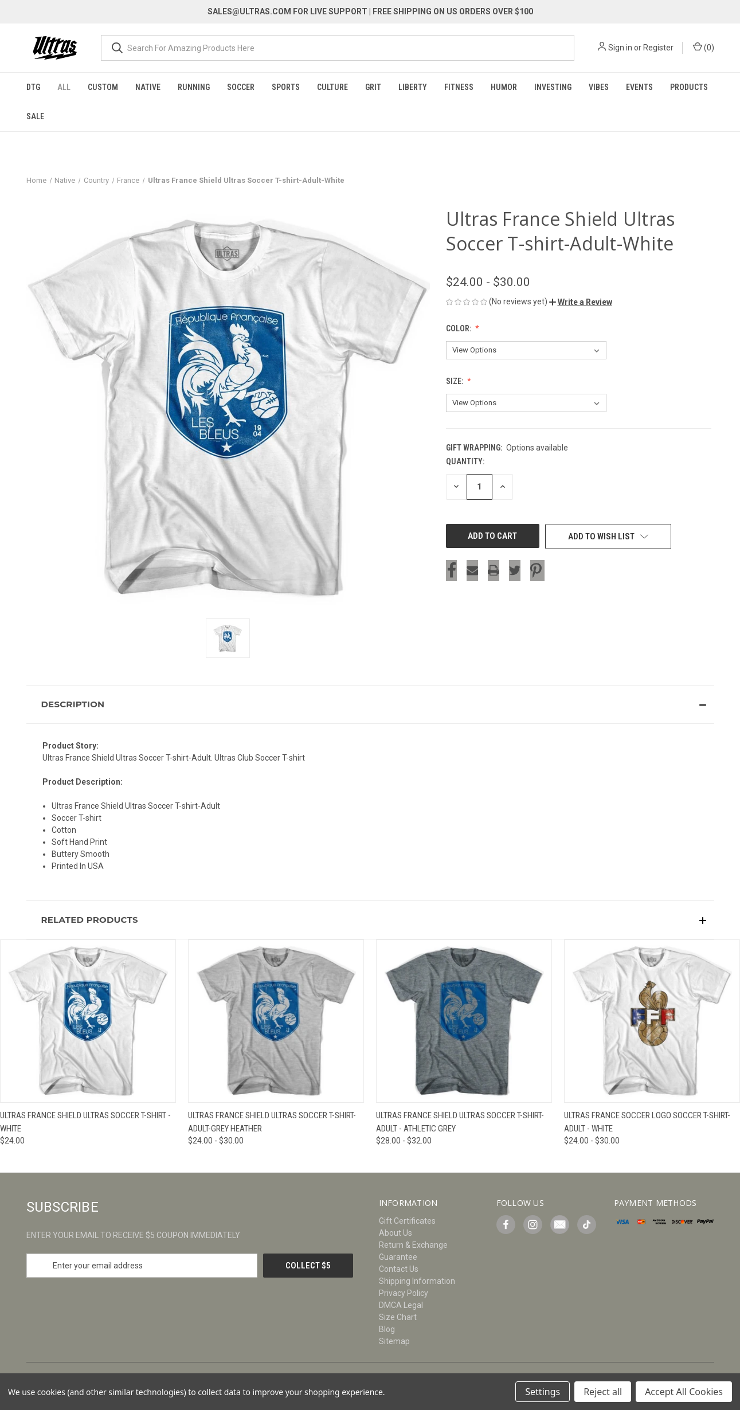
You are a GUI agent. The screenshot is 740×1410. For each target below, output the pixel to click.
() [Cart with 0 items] (703, 47)
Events (639, 87)
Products (689, 87)
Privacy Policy (403, 1293)
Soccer (241, 87)
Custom (103, 87)
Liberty (412, 87)
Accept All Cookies (684, 1391)
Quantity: (465, 461)
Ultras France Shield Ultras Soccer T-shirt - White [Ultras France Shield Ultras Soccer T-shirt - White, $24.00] (85, 1122)
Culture (332, 87)
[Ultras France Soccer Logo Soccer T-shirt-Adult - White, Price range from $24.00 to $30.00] (652, 1021)
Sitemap (394, 1341)
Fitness (458, 87)
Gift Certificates (407, 1220)
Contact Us (398, 1269)
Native (147, 87)
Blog (387, 1329)
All (64, 87)
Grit (373, 87)
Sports (286, 87)
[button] (580, 302)
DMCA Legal (401, 1305)
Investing (552, 87)
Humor (504, 87)
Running (194, 87)
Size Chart (398, 1317)
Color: (459, 328)
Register (658, 47)
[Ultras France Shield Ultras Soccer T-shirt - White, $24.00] (88, 1021)
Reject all (603, 1391)
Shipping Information (417, 1281)
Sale (35, 116)
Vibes (599, 87)
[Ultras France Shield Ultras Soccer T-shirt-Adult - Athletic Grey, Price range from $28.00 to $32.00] (464, 1021)
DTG (33, 87)
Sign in (620, 47)
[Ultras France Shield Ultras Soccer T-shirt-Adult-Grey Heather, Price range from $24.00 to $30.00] (276, 1021)
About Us (395, 1232)
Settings (542, 1391)
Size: (455, 381)
